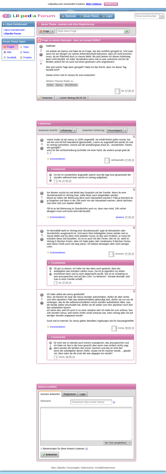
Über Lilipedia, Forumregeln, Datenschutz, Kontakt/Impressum (83, 467)
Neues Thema (91, 16)
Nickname (46, 401)
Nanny (59, 85)
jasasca (120, 217)
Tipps (24, 47)
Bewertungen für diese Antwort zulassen (64, 448)
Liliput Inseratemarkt (14, 30)
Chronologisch (114, 130)
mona (121, 328)
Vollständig (66, 130)
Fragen (8, 47)
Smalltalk (9, 57)
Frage (44, 31)
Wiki (7, 52)
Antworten (47, 98)
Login (109, 16)
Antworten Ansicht (48, 130)
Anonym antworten (50, 394)
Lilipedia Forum (12, 33)
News (24, 52)
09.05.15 (129, 328)
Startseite (70, 16)
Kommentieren (57, 159)
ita (122, 90)
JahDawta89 (117, 160)
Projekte (26, 57)
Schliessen (111, 4)
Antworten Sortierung (93, 130)
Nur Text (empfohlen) (115, 442)
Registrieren (70, 394)
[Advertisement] (15, 112)
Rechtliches (71, 85)
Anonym (119, 253)
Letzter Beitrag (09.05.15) (73, 98)
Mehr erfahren (94, 4)
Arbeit (50, 85)
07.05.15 (129, 90)
